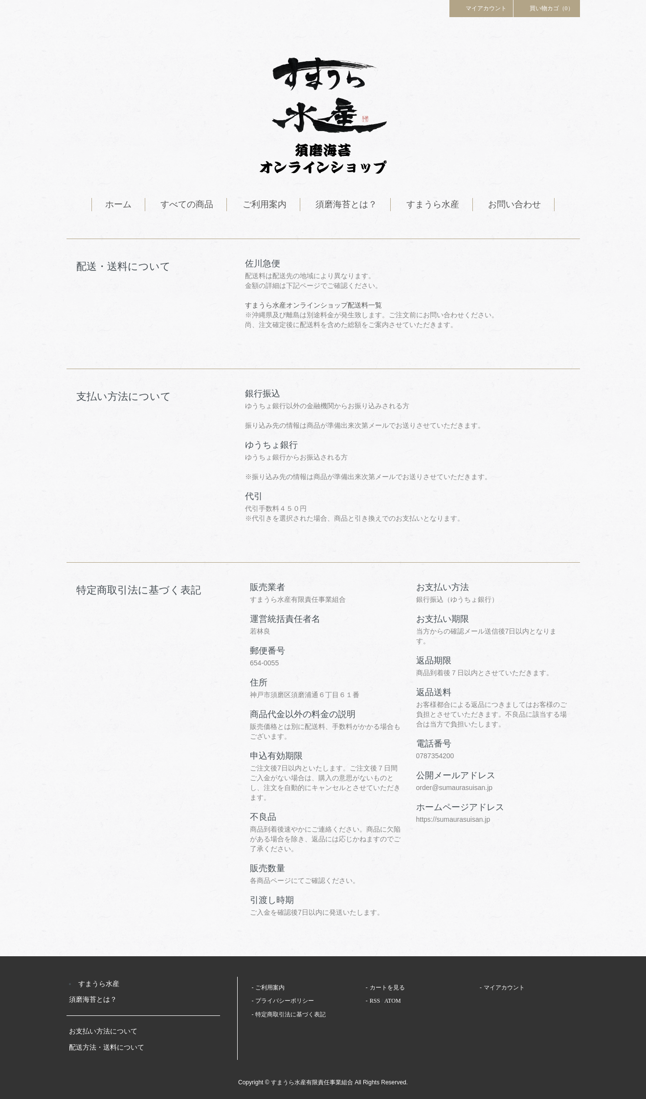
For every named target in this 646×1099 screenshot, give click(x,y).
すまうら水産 (432, 204)
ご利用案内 (265, 204)
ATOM (392, 1000)
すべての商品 (186, 204)
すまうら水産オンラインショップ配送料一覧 (313, 305)
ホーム (118, 204)
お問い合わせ (514, 204)
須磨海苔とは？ (346, 204)
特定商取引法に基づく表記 (290, 1014)
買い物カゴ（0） (547, 8)
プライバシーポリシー (284, 1000)
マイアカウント (481, 8)
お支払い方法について (103, 1031)
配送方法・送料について (106, 1047)
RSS (375, 1000)
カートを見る (387, 987)
